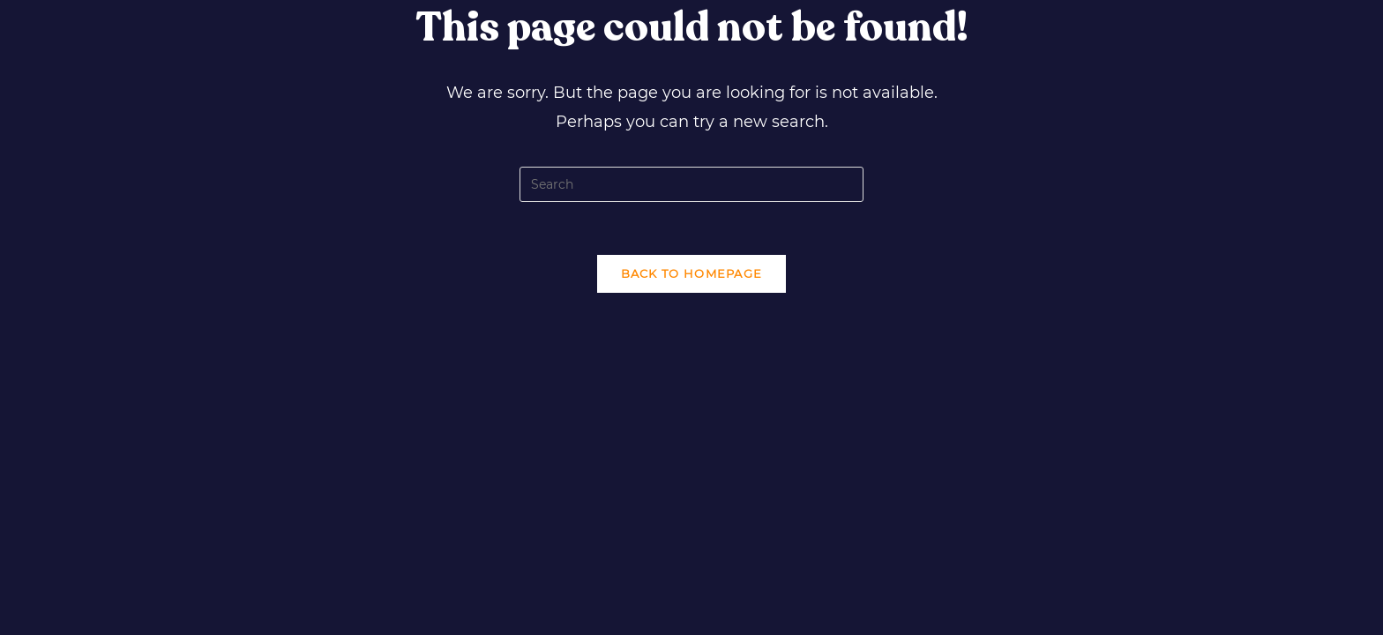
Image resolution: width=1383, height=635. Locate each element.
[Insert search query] (691, 184)
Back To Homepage (692, 273)
